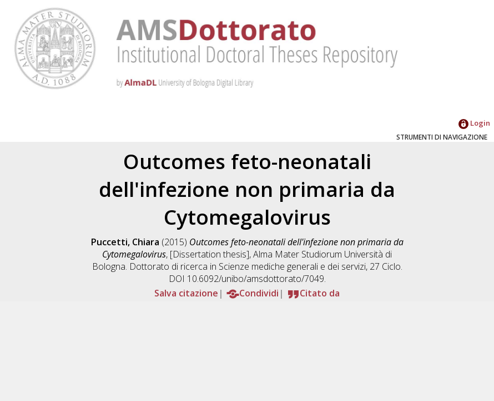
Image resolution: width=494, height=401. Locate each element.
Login (474, 123)
